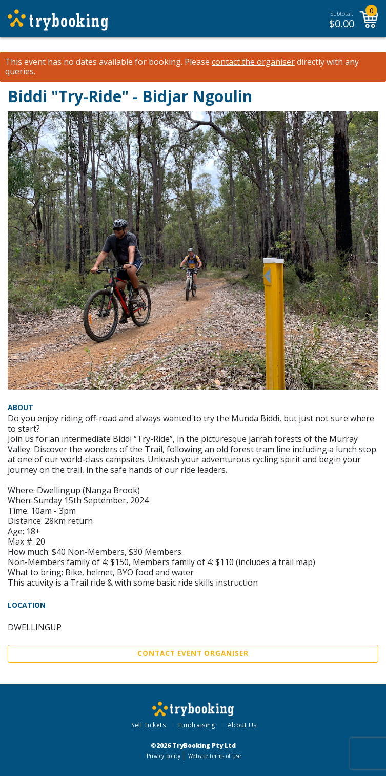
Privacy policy (164, 756)
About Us (242, 725)
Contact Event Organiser (193, 653)
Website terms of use (214, 756)
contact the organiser (253, 62)
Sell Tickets (148, 725)
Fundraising (196, 725)
